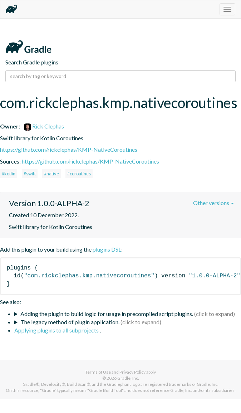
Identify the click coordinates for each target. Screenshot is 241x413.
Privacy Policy (132, 372)
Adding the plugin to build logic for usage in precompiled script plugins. (106, 313)
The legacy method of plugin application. (69, 322)
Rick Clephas (44, 126)
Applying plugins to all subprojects (57, 330)
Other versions (213, 202)
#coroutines (79, 173)
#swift (30, 173)
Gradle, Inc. (128, 378)
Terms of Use (98, 372)
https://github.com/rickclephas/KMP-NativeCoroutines (68, 149)
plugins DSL (107, 249)
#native (51, 173)
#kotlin (8, 173)
